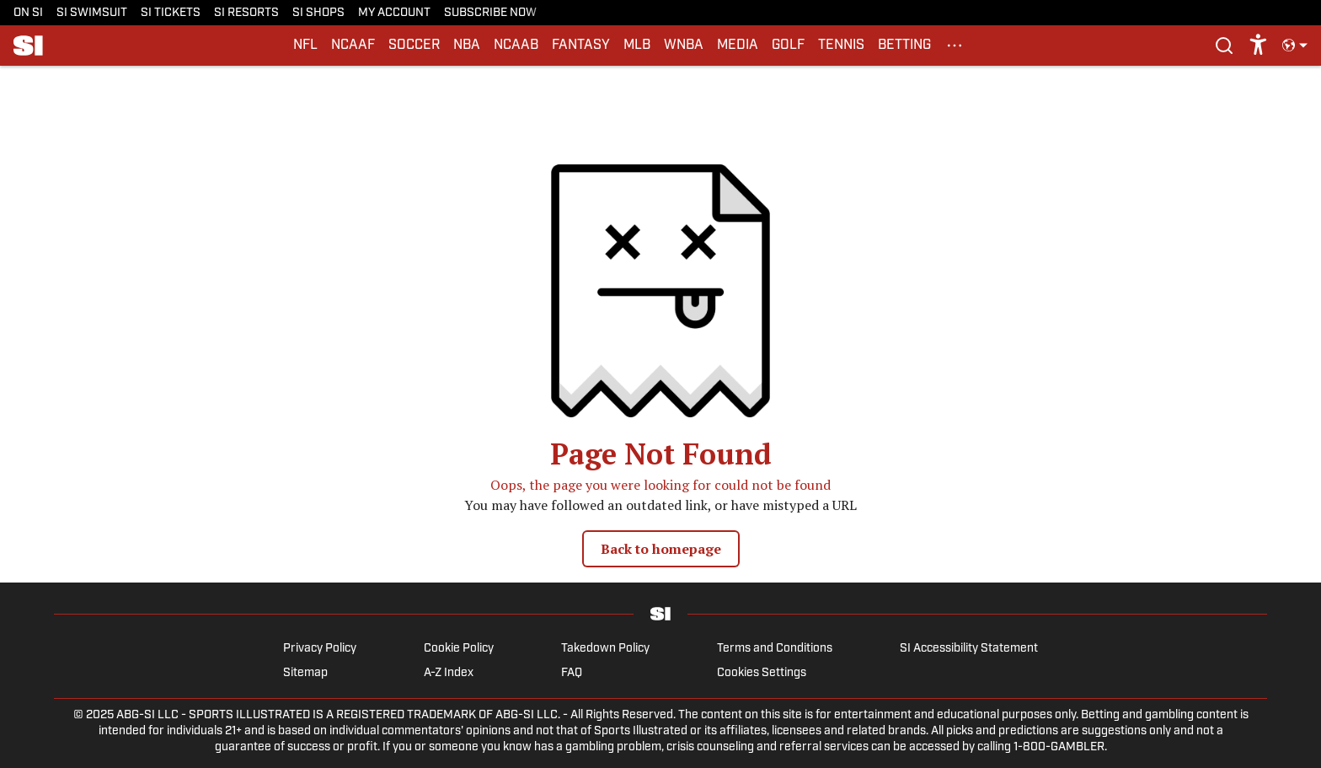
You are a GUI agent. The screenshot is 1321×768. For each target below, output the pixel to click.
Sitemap (305, 673)
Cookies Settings (761, 673)
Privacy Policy (319, 648)
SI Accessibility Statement (969, 648)
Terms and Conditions (774, 648)
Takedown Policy (605, 648)
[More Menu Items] (954, 45)
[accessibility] (1258, 45)
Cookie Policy (459, 648)
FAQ (571, 673)
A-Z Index (448, 673)
